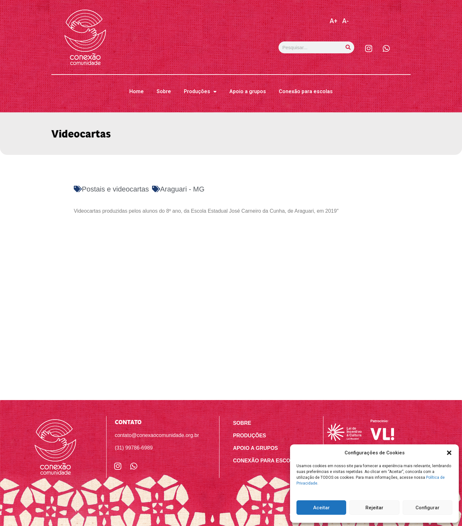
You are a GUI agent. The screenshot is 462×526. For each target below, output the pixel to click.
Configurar (427, 508)
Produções (200, 91)
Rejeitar (374, 508)
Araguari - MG (182, 189)
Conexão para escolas (306, 91)
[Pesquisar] (348, 47)
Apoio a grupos (247, 91)
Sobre (164, 91)
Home (136, 91)
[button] (449, 453)
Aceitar (321, 508)
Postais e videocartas (115, 189)
